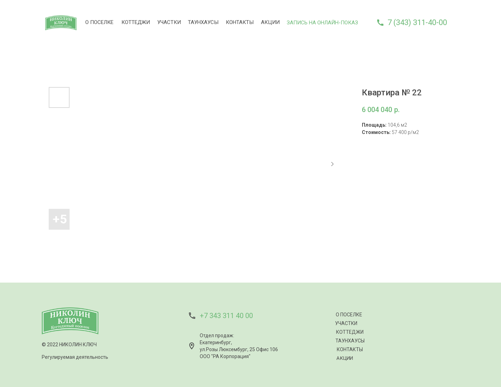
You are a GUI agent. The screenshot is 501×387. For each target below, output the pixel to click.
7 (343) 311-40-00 (417, 22)
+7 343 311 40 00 (226, 315)
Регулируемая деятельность (75, 357)
